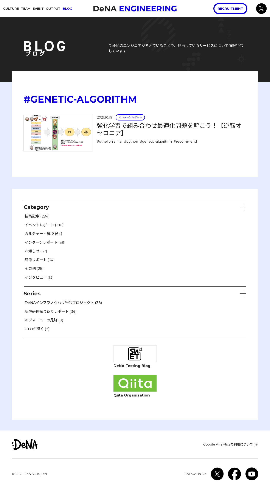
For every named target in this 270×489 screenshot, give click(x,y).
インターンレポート (130, 117)
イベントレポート (44, 225)
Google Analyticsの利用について (228, 444)
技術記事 (37, 216)
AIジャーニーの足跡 (44, 320)
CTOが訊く (37, 329)
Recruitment (230, 8)
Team (26, 8)
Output (53, 8)
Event (38, 8)
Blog (67, 8)
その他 (34, 268)
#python (131, 141)
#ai (119, 141)
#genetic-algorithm (156, 141)
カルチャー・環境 (43, 233)
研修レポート (40, 260)
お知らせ (36, 251)
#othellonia (106, 141)
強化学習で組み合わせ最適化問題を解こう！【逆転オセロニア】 (169, 129)
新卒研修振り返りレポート (51, 311)
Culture (11, 8)
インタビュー (39, 277)
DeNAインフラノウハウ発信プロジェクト (63, 303)
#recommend (185, 141)
